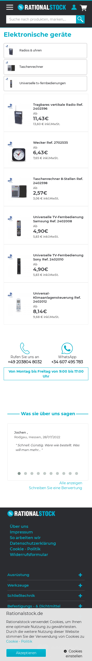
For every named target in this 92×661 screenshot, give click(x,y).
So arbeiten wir (25, 537)
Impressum (21, 532)
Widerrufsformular (29, 554)
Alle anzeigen (70, 483)
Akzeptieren (26, 653)
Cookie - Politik (19, 641)
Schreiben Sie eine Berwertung (55, 488)
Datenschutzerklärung (33, 543)
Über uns (19, 526)
